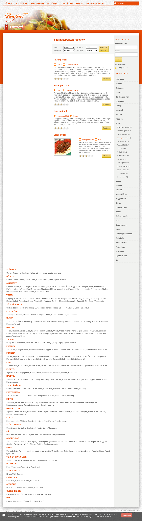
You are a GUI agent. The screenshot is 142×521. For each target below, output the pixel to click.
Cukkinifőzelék (65, 350)
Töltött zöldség (52, 308)
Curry (45, 428)
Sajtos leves (23, 366)
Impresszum (17, 511)
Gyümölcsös (99, 286)
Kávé (36, 501)
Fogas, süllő (84, 379)
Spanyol (34, 331)
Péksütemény (11, 292)
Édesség (82, 389)
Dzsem (88, 451)
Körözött (66, 412)
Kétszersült (72, 298)
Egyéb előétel (74, 373)
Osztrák (49, 331)
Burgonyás (44, 286)
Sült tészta (89, 301)
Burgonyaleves (101, 366)
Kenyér (64, 298)
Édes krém (34, 481)
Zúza (8, 467)
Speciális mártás (13, 428)
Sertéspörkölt (121, 141)
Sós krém (10, 481)
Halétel (119, 190)
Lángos (81, 298)
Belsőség (120, 238)
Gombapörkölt (122, 163)
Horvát (26, 333)
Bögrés (29, 286)
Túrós (47, 292)
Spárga (35, 442)
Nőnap (54, 321)
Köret (118, 212)
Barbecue (44, 488)
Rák (15, 460)
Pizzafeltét (38, 301)
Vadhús (119, 114)
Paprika (71, 442)
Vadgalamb (11, 343)
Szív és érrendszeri (64, 402)
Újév (19, 321)
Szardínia (24, 379)
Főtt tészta (46, 298)
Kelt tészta (55, 298)
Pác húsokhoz (45, 435)
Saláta (32, 379)
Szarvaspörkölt (122, 134)
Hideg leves (93, 412)
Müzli (29, 389)
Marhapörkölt (121, 155)
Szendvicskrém (20, 412)
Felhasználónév (121, 43)
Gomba (9, 444)
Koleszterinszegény (31, 405)
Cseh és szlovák (81, 333)
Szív (28, 467)
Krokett (35, 421)
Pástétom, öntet (19, 389)
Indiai (20, 333)
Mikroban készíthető (83, 289)
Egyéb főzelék (52, 350)
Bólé (14, 501)
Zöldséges (10, 315)
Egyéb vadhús (70, 343)
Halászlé (74, 379)
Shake (20, 501)
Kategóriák (22, 3)
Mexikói (86, 331)
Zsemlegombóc (12, 421)
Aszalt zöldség (98, 451)
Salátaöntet (31, 428)
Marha (15, 280)
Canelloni (25, 298)
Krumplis (40, 315)
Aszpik (9, 414)
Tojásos (9, 373)
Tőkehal (9, 379)
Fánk (32, 298)
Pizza (30, 301)
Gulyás (60, 315)
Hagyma (103, 442)
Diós (63, 286)
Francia (39, 333)
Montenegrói (76, 331)
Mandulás (45, 289)
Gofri (91, 286)
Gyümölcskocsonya (71, 451)
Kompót (22, 451)
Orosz (55, 331)
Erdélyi (46, 333)
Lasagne (88, 298)
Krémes (22, 289)
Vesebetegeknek (13, 402)
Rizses (26, 315)
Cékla (56, 444)
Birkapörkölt (121, 177)
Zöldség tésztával (82, 308)
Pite (20, 292)
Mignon (71, 289)
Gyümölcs (43, 421)
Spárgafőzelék (22, 350)
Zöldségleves (11, 366)
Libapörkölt (60, 135)
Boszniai (92, 333)
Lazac (52, 379)
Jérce (38, 273)
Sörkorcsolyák (70, 301)
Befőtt (118, 229)
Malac (45, 280)
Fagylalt (74, 286)
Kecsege (59, 379)
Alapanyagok (37, 3)
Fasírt (36, 488)
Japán (14, 333)
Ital (117, 260)
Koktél (41, 501)
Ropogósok (24, 373)
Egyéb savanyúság (21, 444)
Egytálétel (120, 101)
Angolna (15, 382)
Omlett (15, 301)
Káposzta (95, 442)
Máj (38, 467)
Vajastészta (99, 301)
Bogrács (20, 474)
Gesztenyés (83, 286)
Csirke (9, 273)
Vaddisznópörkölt (123, 131)
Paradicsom (62, 442)
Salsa (23, 428)
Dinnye (33, 444)
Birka (28, 280)
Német (67, 331)
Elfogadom (127, 515)
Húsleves (65, 366)
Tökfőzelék (10, 350)
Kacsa (75, 116)
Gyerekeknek (121, 256)
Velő (18, 467)
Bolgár (99, 333)
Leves (118, 181)
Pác (117, 220)
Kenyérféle (47, 389)
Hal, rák (102, 412)
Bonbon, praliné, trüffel (15, 286)
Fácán (60, 64)
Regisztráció (122, 64)
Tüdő (23, 467)
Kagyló (33, 460)
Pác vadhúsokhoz (13, 435)
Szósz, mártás (122, 216)
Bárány (22, 280)
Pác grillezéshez (58, 435)
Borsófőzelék (91, 350)
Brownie (36, 286)
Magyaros (94, 331)
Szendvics (31, 412)
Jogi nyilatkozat (30, 511)
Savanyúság (121, 225)
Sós (36, 292)
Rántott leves (34, 366)
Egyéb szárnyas (54, 273)
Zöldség (23, 421)
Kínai (8, 333)
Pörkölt (119, 123)
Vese (14, 467)
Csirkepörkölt (121, 170)
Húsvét (95, 321)
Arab (105, 333)
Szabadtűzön (121, 242)
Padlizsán (80, 442)
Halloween (103, 321)
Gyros (30, 488)
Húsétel (119, 84)
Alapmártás (52, 428)
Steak (25, 488)
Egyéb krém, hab (22, 481)
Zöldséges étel (122, 97)
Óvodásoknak (26, 494)
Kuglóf (29, 289)
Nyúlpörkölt (121, 152)
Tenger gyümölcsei (124, 234)
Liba (99, 140)
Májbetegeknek (91, 402)
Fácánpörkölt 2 (61, 85)
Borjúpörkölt (121, 173)
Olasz (61, 331)
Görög (32, 333)
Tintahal (9, 460)
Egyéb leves (88, 366)
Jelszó (117, 51)
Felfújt (38, 298)
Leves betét (46, 366)
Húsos (47, 315)
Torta (41, 292)
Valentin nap (11, 321)
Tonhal (16, 379)
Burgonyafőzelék (78, 350)
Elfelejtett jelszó (123, 68)
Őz (43, 343)
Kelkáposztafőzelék (37, 350)
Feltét (69, 389)
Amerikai (15, 336)
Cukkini (40, 444)
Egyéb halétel (95, 379)
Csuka (104, 379)
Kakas (32, 273)
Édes (68, 286)
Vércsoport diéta (28, 402)
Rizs (29, 421)
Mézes (53, 289)
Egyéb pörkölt (122, 166)
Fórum (79, 3)
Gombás (56, 373)
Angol (8, 336)
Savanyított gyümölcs (48, 442)
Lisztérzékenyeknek (14, 405)
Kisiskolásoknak (13, 494)
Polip (20, 460)
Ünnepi (119, 106)
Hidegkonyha (121, 207)
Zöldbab (9, 442)
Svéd (28, 331)
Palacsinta (23, 301)
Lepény (96, 298)
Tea (31, 501)
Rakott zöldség (28, 308)
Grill (13, 474)
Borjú (33, 280)
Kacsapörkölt (60, 111)
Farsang (9, 324)
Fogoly (60, 343)
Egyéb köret (53, 421)
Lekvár (15, 451)
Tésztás (19, 315)
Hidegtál (84, 412)
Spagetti (80, 301)
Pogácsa (47, 301)
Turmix (26, 501)
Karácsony (87, 321)
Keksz (15, 289)
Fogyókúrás (121, 198)
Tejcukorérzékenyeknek (45, 402)
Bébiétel (48, 494)
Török (8, 331)
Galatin (64, 373)
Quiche (55, 301)
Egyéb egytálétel (70, 315)
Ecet (82, 451)
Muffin (104, 289)
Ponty (38, 379)
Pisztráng (45, 379)
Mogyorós (97, 289)
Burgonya (63, 421)
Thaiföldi (15, 331)
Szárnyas (120, 79)
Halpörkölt (120, 159)
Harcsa (67, 379)
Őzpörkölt (120, 148)
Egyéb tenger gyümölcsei (46, 460)
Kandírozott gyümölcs (35, 451)
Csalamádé (48, 444)
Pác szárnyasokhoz (30, 435)
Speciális (120, 251)
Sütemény (120, 88)
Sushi (19, 488)
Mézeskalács (62, 289)
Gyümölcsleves (76, 366)
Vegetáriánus (121, 194)
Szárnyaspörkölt (122, 138)
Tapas (13, 488)
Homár (26, 460)
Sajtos (25, 292)
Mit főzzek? (53, 3)
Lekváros (36, 289)
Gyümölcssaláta (19, 414)
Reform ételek (78, 402)
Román (42, 331)
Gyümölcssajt (56, 451)
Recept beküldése (95, 3)
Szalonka (37, 343)
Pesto (39, 428)
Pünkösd (46, 321)
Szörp (8, 451)
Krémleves (56, 366)
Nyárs (8, 474)
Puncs (9, 501)
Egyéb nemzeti (56, 333)
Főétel (63, 389)
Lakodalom (77, 321)
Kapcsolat (7, 511)
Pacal (33, 467)
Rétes (61, 301)
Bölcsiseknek (38, 494)
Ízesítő (47, 451)
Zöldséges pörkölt (123, 127)
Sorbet (31, 292)
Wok (8, 488)
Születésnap (27, 321)
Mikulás (68, 321)
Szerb (22, 331)
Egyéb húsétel (60, 280)
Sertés (9, 280)
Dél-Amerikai (68, 333)
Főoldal (9, 3)
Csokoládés (55, 286)
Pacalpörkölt (121, 145)
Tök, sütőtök (26, 442)
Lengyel (102, 331)
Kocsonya (75, 412)
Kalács (9, 289)
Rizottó (33, 315)
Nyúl (51, 280)
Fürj (55, 343)
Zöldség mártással (66, 308)
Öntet (60, 412)
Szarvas (29, 343)
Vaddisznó (21, 343)
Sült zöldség (40, 308)
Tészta (118, 92)
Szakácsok (67, 3)
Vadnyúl (49, 343)
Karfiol (87, 442)
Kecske (39, 280)
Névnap (61, 321)
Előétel (119, 185)
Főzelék (119, 119)
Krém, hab (120, 247)
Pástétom (53, 412)
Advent (17, 324)
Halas (53, 315)
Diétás (118, 203)
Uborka (17, 442)
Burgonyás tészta (13, 298)
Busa (8, 382)
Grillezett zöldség (13, 308)
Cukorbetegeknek (47, 405)
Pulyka (21, 273)
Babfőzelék (102, 350)
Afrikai (22, 336)
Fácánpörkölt (60, 59)
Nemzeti (119, 110)
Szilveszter (37, 321)
